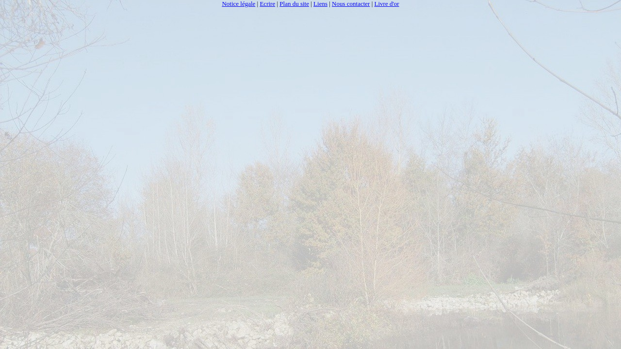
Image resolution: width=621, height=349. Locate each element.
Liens (320, 3)
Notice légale (238, 3)
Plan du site (294, 3)
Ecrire (267, 3)
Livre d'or (387, 3)
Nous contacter (351, 3)
